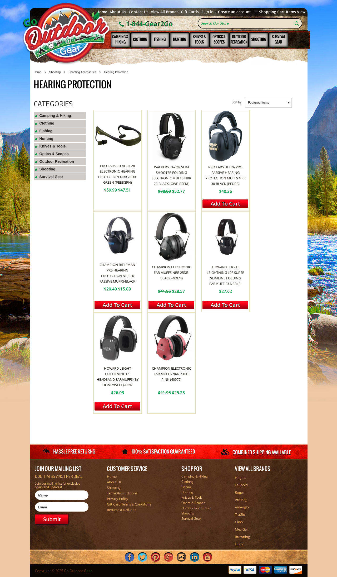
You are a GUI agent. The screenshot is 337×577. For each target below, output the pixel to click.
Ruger (239, 492)
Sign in (207, 12)
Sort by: (236, 102)
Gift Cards (190, 12)
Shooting (258, 39)
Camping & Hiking (120, 39)
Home (101, 12)
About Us (118, 12)
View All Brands (165, 12)
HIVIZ (239, 544)
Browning (242, 536)
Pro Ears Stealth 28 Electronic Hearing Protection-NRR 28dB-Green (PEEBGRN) (117, 174)
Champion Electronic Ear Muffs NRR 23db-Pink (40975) (171, 374)
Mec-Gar (241, 529)
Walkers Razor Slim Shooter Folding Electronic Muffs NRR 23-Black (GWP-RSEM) (171, 175)
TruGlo (240, 514)
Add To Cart (225, 203)
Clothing (140, 39)
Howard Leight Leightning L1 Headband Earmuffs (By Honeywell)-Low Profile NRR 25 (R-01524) (117, 379)
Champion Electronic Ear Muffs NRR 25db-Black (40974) (171, 272)
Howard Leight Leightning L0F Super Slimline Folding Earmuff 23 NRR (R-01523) (225, 278)
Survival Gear (278, 39)
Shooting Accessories (82, 72)
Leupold (241, 485)
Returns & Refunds (121, 509)
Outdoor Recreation (238, 39)
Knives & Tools (199, 39)
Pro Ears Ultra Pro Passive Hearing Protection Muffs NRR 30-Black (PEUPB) (225, 175)
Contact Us (138, 12)
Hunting (179, 39)
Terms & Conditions (122, 493)
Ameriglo (242, 507)
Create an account (234, 12)
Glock (239, 521)
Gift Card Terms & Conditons (129, 504)
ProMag (241, 499)
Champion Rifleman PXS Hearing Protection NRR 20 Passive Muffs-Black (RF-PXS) (117, 275)
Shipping (114, 487)
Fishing (160, 39)
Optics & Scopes (219, 39)
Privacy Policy (117, 498)
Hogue (240, 477)
